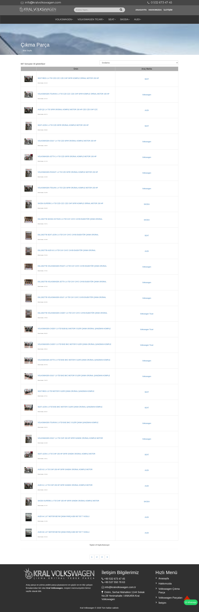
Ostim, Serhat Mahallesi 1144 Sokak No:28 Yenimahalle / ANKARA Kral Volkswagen (123, 596)
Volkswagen (64, 19)
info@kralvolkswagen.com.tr (119, 587)
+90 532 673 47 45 (113, 578)
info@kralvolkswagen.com (43, 2)
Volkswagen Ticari (91, 19)
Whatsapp (190, 602)
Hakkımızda (155, 10)
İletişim (168, 10)
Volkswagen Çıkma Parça (169, 590)
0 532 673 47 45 (161, 2)
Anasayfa (141, 10)
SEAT (112, 19)
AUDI (137, 19)
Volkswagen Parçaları (170, 597)
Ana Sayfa (27, 50)
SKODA (125, 19)
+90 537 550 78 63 (113, 582)
